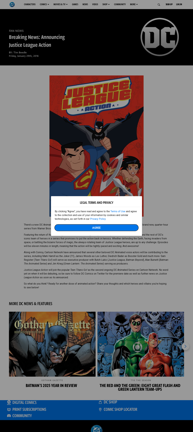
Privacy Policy (98, 218)
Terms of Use (117, 211)
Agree (96, 227)
